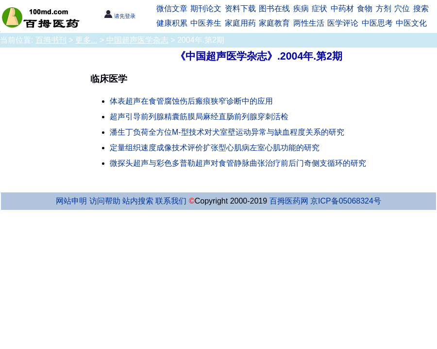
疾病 (301, 8)
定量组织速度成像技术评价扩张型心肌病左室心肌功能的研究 (214, 147)
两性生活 (308, 23)
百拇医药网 (288, 201)
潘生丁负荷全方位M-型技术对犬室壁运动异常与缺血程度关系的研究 (227, 132)
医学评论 (342, 23)
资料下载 (240, 8)
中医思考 (377, 23)
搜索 (421, 8)
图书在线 (274, 8)
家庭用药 (240, 23)
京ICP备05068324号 (345, 201)
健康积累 (171, 23)
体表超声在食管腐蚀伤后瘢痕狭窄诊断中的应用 (191, 101)
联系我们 (170, 201)
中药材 (342, 8)
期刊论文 (205, 8)
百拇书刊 (51, 40)
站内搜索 (137, 201)
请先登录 (119, 16)
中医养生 (205, 23)
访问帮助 (104, 201)
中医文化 (411, 23)
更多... (86, 40)
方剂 (383, 8)
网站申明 (71, 201)
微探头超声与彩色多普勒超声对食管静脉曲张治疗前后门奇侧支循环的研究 (238, 163)
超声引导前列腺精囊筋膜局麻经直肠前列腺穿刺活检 (199, 116)
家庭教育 (274, 23)
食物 (364, 8)
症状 (319, 8)
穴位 (402, 8)
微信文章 (171, 8)
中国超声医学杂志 (137, 40)
